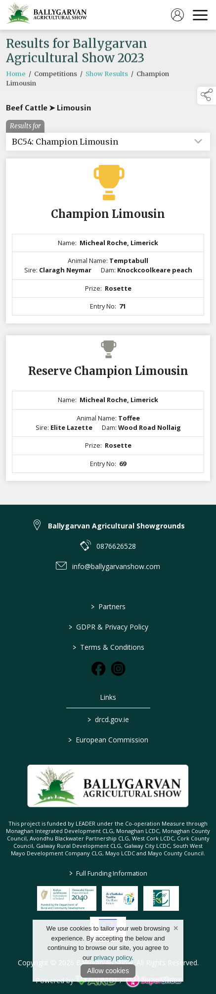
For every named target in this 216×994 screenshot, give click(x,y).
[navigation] (200, 14)
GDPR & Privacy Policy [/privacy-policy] (108, 626)
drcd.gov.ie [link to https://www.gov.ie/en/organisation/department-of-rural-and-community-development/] (108, 719)
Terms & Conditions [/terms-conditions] (108, 647)
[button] (206, 96)
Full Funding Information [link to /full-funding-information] (108, 873)
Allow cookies (108, 971)
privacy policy (112, 957)
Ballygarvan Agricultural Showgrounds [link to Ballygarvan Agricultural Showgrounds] (116, 525)
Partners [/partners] (108, 606)
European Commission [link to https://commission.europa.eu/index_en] (108, 739)
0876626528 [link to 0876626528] (116, 546)
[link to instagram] (118, 668)
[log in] (177, 15)
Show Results (107, 77)
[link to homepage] (46, 15)
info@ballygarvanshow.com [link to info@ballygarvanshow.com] (116, 566)
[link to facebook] (98, 668)
